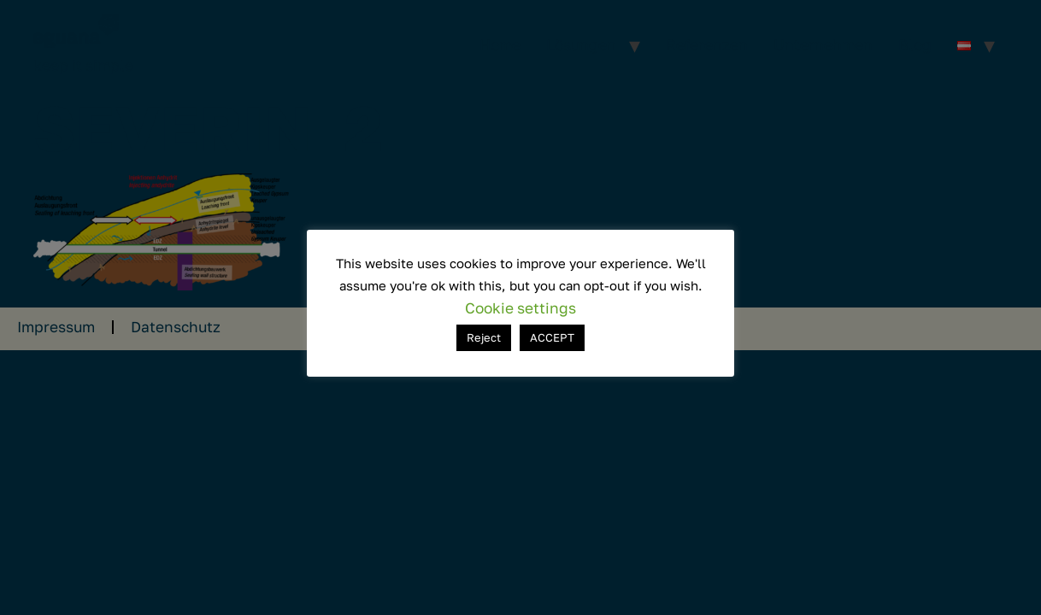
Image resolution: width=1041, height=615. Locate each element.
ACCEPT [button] (552, 337)
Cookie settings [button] (520, 308)
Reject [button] (484, 337)
